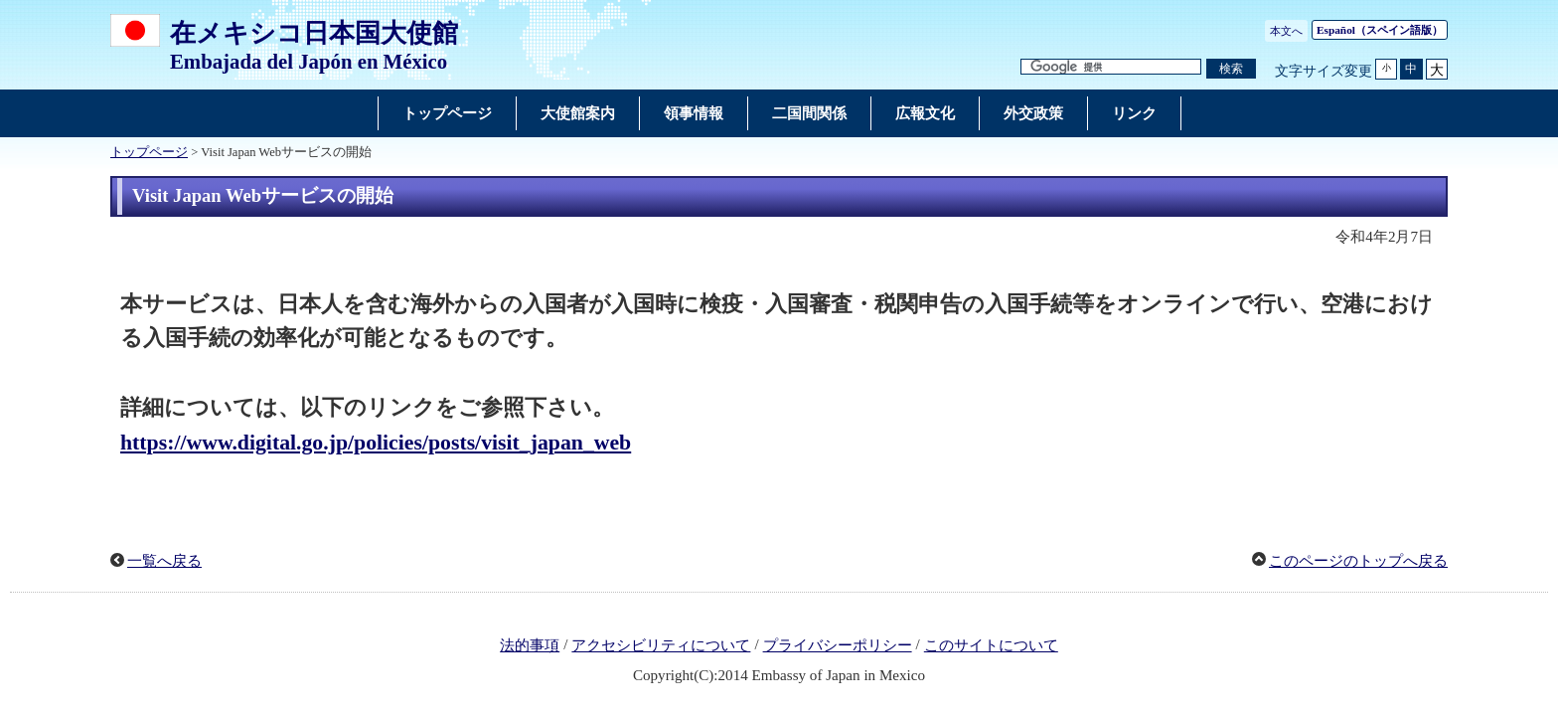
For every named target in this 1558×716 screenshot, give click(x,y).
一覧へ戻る (164, 561)
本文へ (1286, 31)
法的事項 (529, 645)
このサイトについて (991, 645)
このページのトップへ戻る (1358, 561)
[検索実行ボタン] (1231, 69)
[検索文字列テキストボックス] (1110, 67)
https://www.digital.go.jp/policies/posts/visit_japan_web (375, 442)
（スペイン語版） (1380, 30)
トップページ (149, 152)
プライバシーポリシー (837, 645)
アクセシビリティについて (660, 645)
